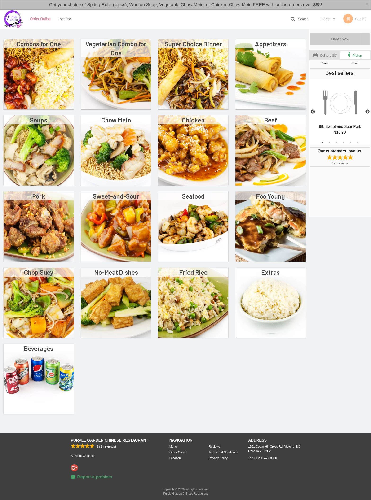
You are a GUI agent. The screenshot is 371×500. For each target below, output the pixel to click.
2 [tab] (329, 142)
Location (64, 19)
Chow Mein (116, 120)
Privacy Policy (218, 458)
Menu (173, 446)
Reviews (214, 446)
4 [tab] (343, 142)
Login (326, 19)
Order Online (40, 19)
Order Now (340, 39)
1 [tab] (322, 142)
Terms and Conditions (223, 452)
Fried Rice (193, 272)
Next (367, 111)
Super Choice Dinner (193, 44)
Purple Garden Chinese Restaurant (109, 440)
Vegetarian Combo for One (115, 48)
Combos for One (38, 44)
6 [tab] (357, 142)
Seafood (193, 196)
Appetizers (270, 44)
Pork (38, 196)
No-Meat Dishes (116, 272)
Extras (270, 272)
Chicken (193, 120)
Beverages (38, 348)
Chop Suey (38, 272)
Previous (312, 111)
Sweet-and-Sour (116, 196)
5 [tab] (350, 142)
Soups (38, 120)
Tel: (262, 458)
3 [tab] (336, 142)
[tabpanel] (340, 111)
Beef (270, 120)
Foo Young (270, 196)
